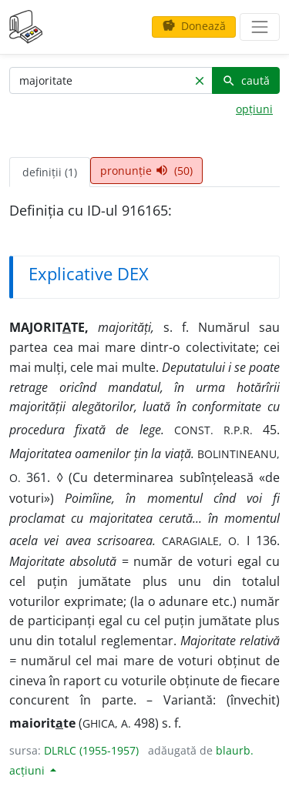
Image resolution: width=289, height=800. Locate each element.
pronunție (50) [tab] (146, 170)
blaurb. (235, 750)
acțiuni (28, 770)
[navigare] (260, 27)
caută (246, 80)
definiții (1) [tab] (49, 172)
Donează (194, 25)
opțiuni (254, 109)
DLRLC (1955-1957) (91, 750)
